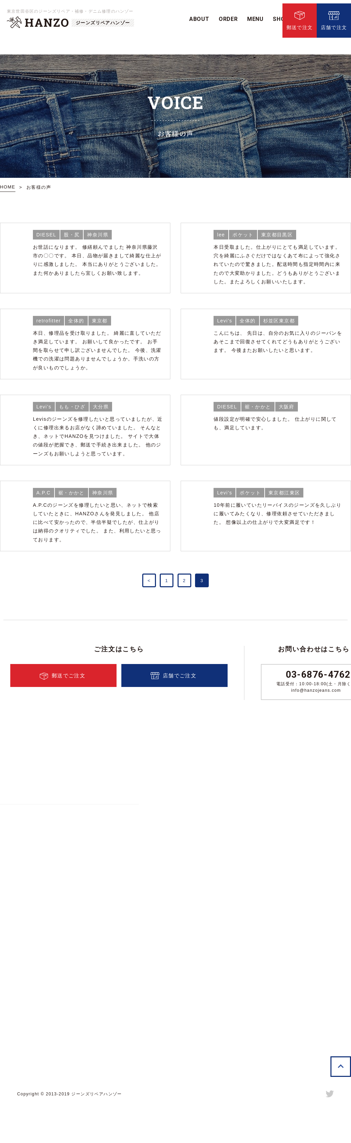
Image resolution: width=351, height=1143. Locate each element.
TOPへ (340, 1098)
